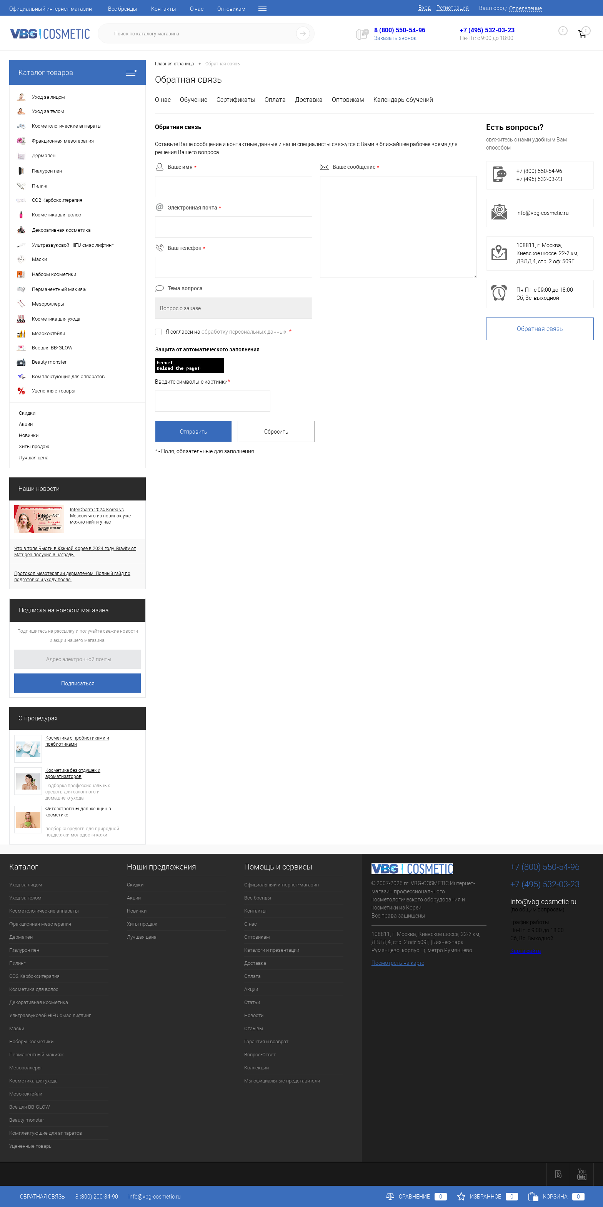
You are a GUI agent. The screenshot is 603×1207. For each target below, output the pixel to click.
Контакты (163, 9)
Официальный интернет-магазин (50, 9)
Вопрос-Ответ (260, 1054)
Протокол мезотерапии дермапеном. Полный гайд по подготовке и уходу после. (72, 576)
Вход (424, 8)
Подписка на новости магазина (64, 610)
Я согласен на (229, 332)
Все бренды (122, 9)
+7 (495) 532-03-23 (487, 30)
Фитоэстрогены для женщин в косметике (78, 812)
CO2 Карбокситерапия (34, 976)
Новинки (28, 435)
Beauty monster (26, 1120)
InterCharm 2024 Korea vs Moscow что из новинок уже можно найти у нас (100, 516)
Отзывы (253, 1028)
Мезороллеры (25, 1068)
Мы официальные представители (282, 1081)
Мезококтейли (25, 1094)
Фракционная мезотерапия (40, 924)
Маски (16, 1028)
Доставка (309, 99)
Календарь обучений (403, 99)
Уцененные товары (31, 1146)
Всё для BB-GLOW (29, 1107)
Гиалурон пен (24, 950)
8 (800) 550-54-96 (399, 30)
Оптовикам (231, 9)
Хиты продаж (34, 446)
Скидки (27, 413)
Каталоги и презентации (271, 950)
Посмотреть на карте (397, 963)
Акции (26, 424)
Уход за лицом (25, 885)
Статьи (252, 1002)
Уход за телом (25, 898)
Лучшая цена (33, 458)
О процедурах (38, 718)
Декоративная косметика (38, 1002)
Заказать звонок (395, 38)
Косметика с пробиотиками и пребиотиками (77, 741)
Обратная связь (540, 329)
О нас (196, 9)
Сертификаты (236, 99)
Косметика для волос (33, 989)
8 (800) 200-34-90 (96, 1197)
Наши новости (39, 488)
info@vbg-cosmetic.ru (542, 213)
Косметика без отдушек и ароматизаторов (72, 773)
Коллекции (256, 1068)
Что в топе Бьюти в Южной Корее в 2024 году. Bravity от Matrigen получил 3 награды (75, 551)
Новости (253, 1015)
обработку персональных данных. (245, 332)
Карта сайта (525, 951)
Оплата (275, 99)
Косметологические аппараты (44, 911)
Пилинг (17, 963)
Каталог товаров (77, 72)
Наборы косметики (31, 1041)
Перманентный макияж (36, 1054)
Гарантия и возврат (266, 1041)
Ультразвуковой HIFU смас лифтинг (50, 1015)
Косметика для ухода (33, 1081)
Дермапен (21, 937)
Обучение (193, 99)
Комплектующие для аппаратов (45, 1133)
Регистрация (452, 8)
